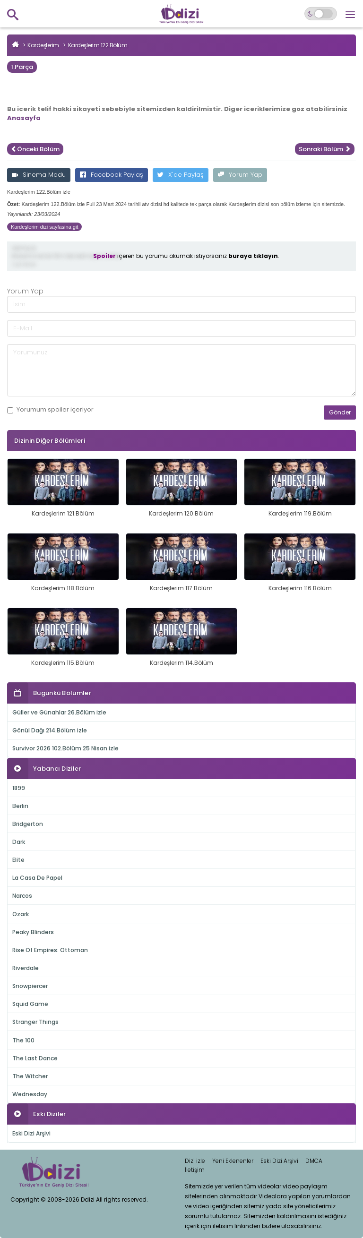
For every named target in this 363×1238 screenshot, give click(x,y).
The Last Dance (35, 1058)
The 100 (23, 1040)
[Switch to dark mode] (320, 13)
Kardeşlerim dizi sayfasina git (44, 227)
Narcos (22, 896)
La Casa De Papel (37, 878)
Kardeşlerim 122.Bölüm (98, 45)
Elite (18, 860)
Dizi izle (195, 1161)
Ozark (20, 914)
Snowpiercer (30, 986)
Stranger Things (35, 1022)
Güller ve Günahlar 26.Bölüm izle (59, 712)
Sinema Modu (39, 174)
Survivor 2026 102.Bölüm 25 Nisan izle (65, 748)
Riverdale (25, 968)
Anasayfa (24, 117)
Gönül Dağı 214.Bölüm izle (49, 730)
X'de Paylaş (180, 174)
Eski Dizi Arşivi (31, 1133)
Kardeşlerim (43, 45)
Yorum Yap (240, 174)
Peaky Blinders (33, 932)
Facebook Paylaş (111, 174)
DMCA (313, 1161)
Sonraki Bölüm (325, 149)
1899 (18, 788)
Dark (18, 842)
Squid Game (30, 1004)
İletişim (195, 1170)
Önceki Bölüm (35, 149)
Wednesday (29, 1094)
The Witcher (30, 1076)
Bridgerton (27, 824)
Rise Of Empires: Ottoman (50, 950)
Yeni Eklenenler (232, 1161)
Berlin (20, 806)
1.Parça (22, 66)
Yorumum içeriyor (50, 409)
